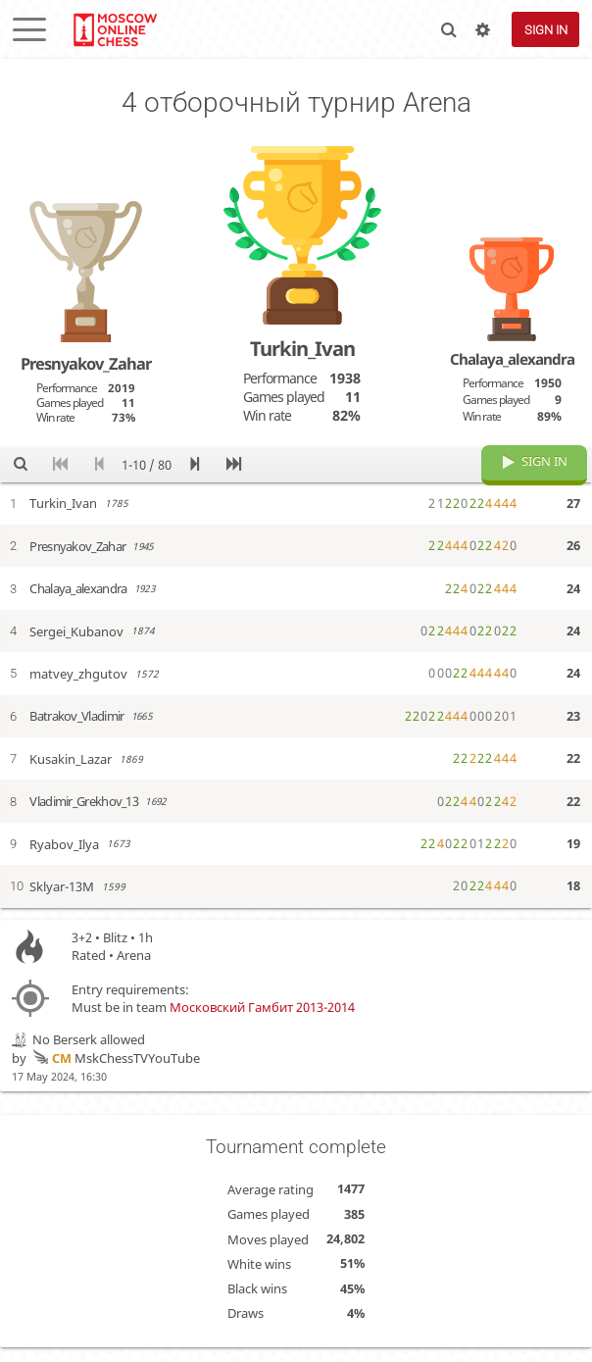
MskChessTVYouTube (114, 1073)
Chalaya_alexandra (512, 359)
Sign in (545, 30)
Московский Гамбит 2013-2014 (262, 1022)
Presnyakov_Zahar (86, 363)
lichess (114, 29)
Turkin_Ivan (302, 348)
